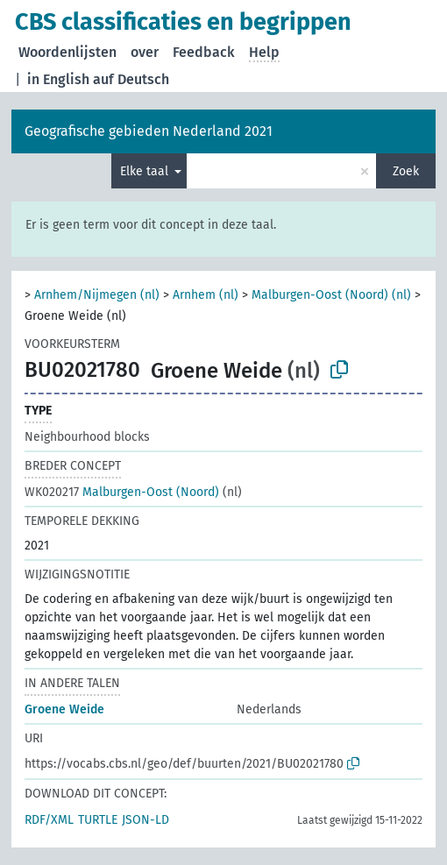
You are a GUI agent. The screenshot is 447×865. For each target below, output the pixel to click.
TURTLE (97, 819)
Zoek (406, 171)
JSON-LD (145, 819)
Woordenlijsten (67, 52)
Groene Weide (64, 709)
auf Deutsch (131, 79)
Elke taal (146, 171)
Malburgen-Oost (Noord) (122, 492)
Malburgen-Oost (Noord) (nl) (331, 294)
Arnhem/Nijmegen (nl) (97, 294)
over (145, 52)
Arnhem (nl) (205, 294)
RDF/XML (49, 819)
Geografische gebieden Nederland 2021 (149, 131)
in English (58, 79)
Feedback (204, 52)
